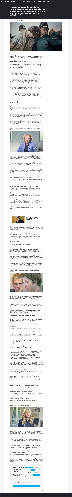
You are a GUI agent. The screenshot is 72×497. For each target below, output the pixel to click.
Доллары (36, 467)
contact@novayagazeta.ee (26, 483)
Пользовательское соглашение (35, 495)
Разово (29, 474)
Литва (39, 1)
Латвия (44, 1)
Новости (23, 1)
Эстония (48, 1)
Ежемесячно (36, 474)
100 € (28, 472)
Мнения (33, 1)
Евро (29, 467)
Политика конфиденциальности (46, 495)
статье (40, 449)
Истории (28, 1)
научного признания (14, 75)
